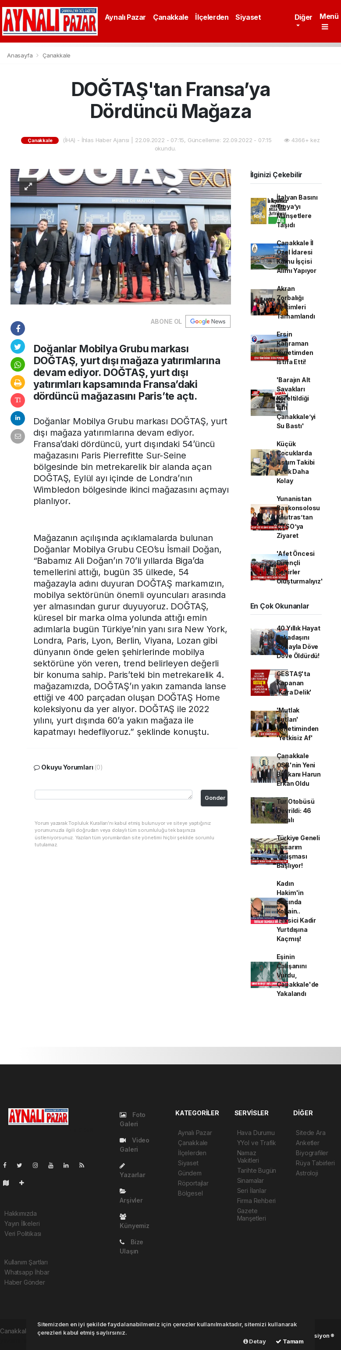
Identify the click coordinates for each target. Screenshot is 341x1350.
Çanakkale (170, 17)
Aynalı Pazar (125, 17)
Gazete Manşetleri (251, 1214)
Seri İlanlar (251, 1190)
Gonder (215, 798)
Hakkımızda (20, 1213)
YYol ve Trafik (256, 1142)
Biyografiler (312, 1153)
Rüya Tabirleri (315, 1163)
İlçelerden (211, 17)
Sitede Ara (310, 1132)
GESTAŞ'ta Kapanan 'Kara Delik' (294, 683)
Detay (254, 1341)
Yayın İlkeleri (21, 1223)
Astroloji (307, 1173)
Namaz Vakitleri (248, 1156)
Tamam (290, 1341)
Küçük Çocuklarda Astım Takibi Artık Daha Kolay (296, 462)
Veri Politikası (22, 1233)
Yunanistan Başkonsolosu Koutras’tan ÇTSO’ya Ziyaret (298, 517)
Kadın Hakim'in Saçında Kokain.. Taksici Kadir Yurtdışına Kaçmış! (296, 911)
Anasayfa (20, 55)
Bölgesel (190, 1193)
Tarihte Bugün (257, 1170)
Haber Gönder (24, 1282)
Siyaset (248, 17)
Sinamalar (250, 1180)
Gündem (190, 1173)
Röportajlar (193, 1183)
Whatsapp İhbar (26, 1272)
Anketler (307, 1142)
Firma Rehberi (256, 1200)
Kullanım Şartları (26, 1262)
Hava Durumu (256, 1132)
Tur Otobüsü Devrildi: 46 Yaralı (296, 811)
